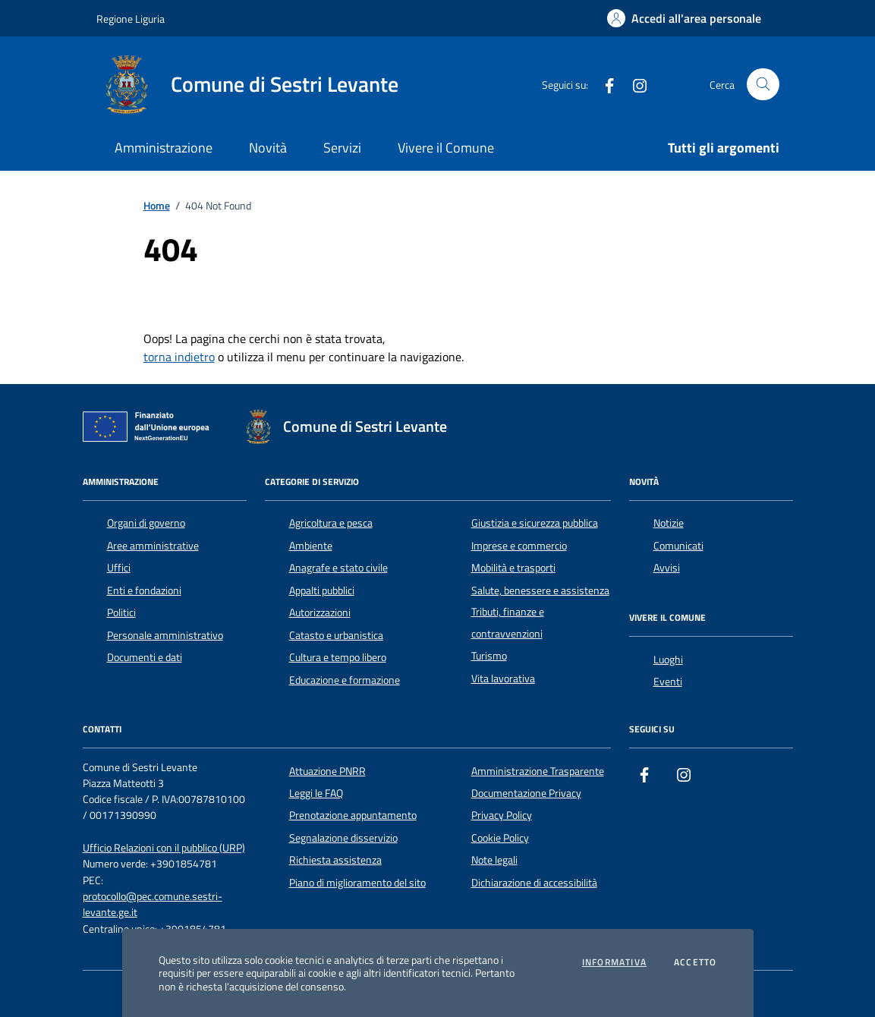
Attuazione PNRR (327, 771)
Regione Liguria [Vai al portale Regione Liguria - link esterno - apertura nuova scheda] (130, 19)
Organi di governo (146, 523)
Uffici (119, 567)
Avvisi (666, 567)
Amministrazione (163, 147)
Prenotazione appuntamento (353, 815)
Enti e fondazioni (144, 590)
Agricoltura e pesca (331, 523)
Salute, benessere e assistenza (540, 590)
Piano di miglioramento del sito (357, 882)
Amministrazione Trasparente (537, 771)
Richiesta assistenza (335, 860)
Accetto (695, 962)
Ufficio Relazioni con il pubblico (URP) (164, 848)
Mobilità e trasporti (513, 567)
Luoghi (668, 659)
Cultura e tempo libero (337, 657)
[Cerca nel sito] (763, 84)
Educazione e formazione (344, 680)
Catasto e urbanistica (336, 635)
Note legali (494, 860)
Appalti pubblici (321, 590)
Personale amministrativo (165, 635)
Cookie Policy (500, 838)
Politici (121, 612)
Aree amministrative (153, 545)
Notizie (668, 523)
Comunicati (678, 545)
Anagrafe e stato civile (338, 567)
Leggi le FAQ (316, 793)
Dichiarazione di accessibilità (534, 882)
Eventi (667, 681)
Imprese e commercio (519, 545)
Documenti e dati (144, 657)
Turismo (489, 655)
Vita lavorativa (503, 678)
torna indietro (179, 357)
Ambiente (310, 545)
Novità (268, 147)
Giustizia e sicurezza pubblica (534, 523)
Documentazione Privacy (526, 793)
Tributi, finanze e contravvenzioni (507, 622)
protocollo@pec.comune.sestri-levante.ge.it (152, 905)
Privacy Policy (501, 815)
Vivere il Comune (446, 147)
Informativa (614, 962)
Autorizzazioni (320, 612)
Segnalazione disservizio (343, 838)
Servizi (342, 147)
